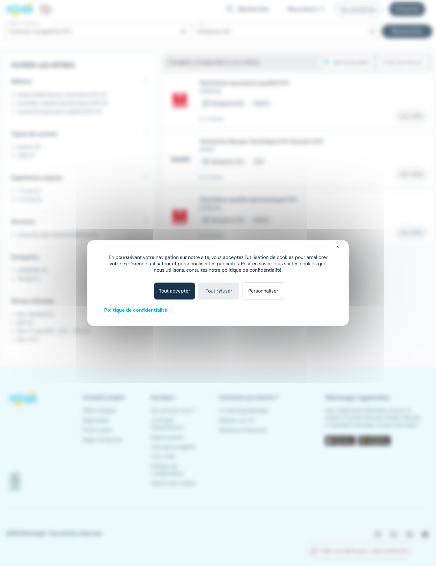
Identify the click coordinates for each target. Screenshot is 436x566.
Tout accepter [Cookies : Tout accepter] (174, 291)
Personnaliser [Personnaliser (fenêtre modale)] (263, 291)
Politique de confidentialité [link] (135, 310)
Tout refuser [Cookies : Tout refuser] (219, 291)
